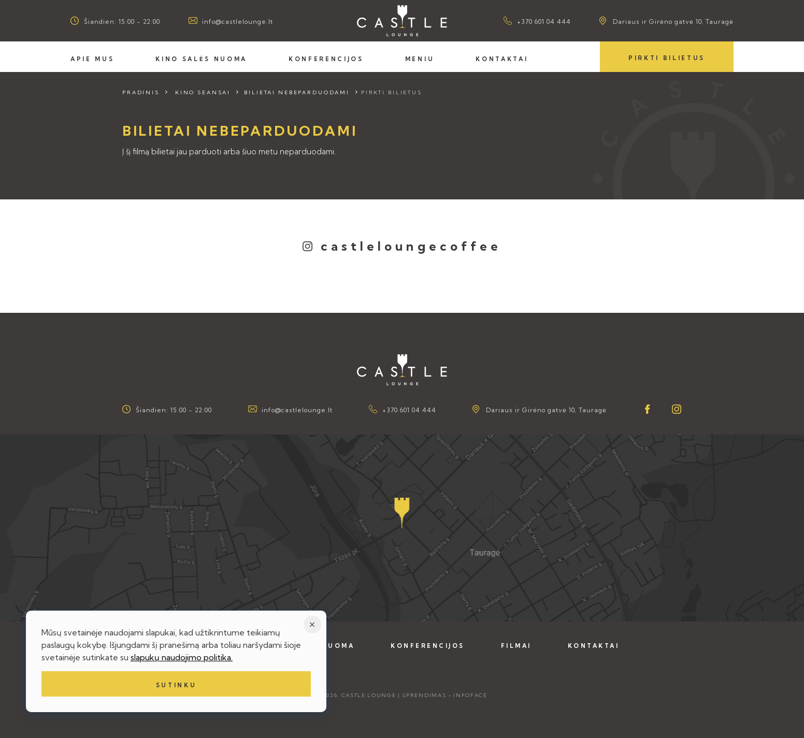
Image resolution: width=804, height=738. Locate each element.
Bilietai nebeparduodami (297, 92)
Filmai (516, 645)
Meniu (419, 59)
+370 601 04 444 (544, 21)
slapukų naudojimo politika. (182, 657)
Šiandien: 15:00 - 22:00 (122, 21)
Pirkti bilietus (666, 58)
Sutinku (176, 685)
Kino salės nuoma (201, 59)
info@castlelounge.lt (237, 21)
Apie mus (92, 59)
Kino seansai (203, 92)
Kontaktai (502, 59)
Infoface (470, 695)
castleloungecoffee (411, 246)
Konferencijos (326, 59)
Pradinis (141, 92)
